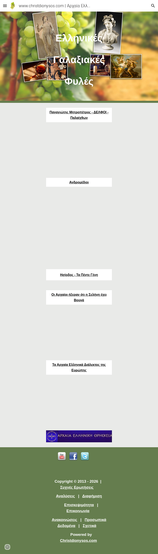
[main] (79, 57)
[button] (5, 5)
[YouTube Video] (79, 150)
